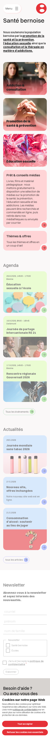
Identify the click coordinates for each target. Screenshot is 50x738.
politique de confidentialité (25, 709)
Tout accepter (25, 724)
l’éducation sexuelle (17, 43)
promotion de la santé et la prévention (23, 38)
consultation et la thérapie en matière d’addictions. (23, 49)
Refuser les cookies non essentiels (25, 732)
